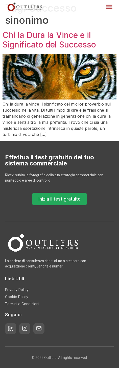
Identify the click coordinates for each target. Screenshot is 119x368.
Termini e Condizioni (22, 304)
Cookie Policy (16, 297)
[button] (109, 7)
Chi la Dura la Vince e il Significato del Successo (49, 40)
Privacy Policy (17, 289)
